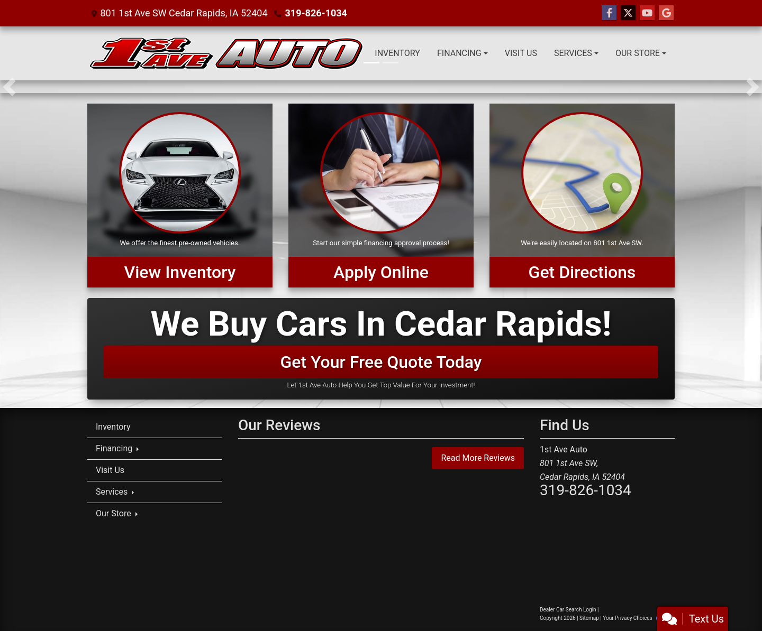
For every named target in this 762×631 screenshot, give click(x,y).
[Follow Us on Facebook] (609, 13)
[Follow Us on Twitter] (628, 13)
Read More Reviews (478, 458)
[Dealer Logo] (226, 53)
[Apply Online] (381, 195)
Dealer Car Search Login (568, 610)
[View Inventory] (179, 195)
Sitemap (589, 618)
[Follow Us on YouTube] (647, 13)
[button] (9, 86)
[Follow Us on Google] (666, 13)
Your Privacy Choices (637, 618)
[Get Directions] (582, 195)
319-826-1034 (316, 12)
